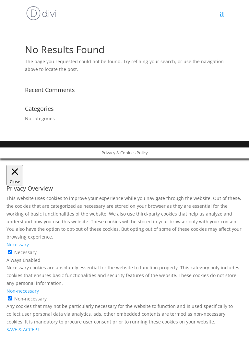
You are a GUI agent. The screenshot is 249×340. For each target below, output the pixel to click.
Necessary (25, 252)
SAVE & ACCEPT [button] (23, 329)
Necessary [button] (17, 244)
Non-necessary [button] (22, 291)
